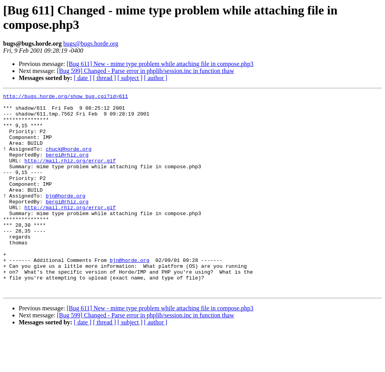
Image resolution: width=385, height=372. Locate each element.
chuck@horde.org (68, 160)
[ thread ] (104, 78)
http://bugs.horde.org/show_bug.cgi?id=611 (65, 97)
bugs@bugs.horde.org (90, 43)
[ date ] (82, 78)
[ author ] (156, 78)
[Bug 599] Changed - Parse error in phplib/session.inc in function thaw (145, 71)
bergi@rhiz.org (67, 167)
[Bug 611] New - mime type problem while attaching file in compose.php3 (160, 64)
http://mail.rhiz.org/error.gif (70, 174)
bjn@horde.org (65, 216)
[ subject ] (130, 78)
